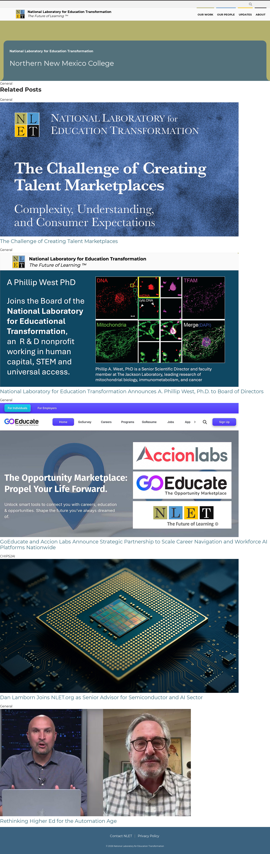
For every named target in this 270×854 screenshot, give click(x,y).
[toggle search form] (250, 4)
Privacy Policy (148, 836)
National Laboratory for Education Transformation (64, 51)
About (248, 14)
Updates (232, 14)
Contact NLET (121, 836)
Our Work (193, 14)
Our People (213, 14)
